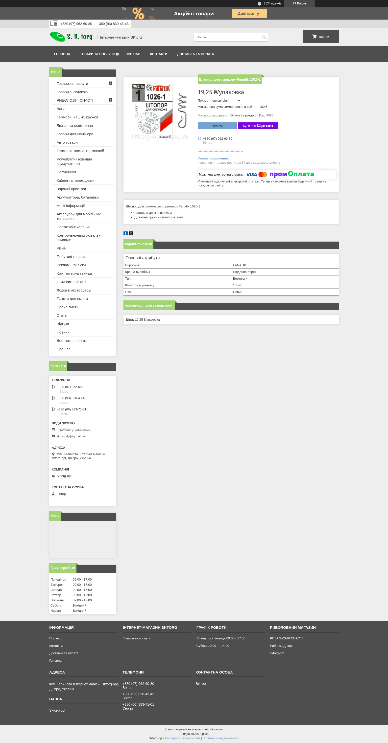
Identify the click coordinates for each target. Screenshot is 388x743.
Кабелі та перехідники (76, 180)
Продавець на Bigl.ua (194, 734)
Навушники (66, 172)
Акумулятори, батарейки (78, 197)
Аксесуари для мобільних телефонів (79, 216)
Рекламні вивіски (71, 265)
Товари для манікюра (75, 134)
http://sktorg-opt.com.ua (74, 429)
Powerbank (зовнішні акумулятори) (74, 161)
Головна (62, 54)
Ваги (61, 109)
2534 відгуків (272, 3)
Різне (61, 248)
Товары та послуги (136, 638)
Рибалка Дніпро (281, 646)
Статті (62, 315)
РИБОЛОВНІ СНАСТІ (75, 100)
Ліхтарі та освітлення (75, 125)
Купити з (258, 126)
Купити (217, 126)
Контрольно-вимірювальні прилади (79, 237)
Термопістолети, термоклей (80, 151)
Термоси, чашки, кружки (77, 117)
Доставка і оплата (72, 340)
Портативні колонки (73, 227)
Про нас (132, 54)
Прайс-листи (67, 307)
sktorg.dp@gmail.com (72, 436)
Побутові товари (71, 256)
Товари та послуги (97, 54)
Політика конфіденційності (221, 738)
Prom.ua (217, 729)
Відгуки (63, 324)
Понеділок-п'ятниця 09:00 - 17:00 (220, 638)
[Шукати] (264, 37)
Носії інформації (71, 205)
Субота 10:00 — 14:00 (212, 646)
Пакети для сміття (72, 298)
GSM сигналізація (72, 282)
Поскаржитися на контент (182, 738)
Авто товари (67, 142)
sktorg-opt (277, 653)
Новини (63, 332)
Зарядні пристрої (71, 189)
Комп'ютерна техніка (74, 273)
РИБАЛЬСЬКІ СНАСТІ (286, 638)
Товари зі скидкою (72, 92)
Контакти (159, 54)
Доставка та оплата (195, 54)
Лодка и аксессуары (74, 290)
